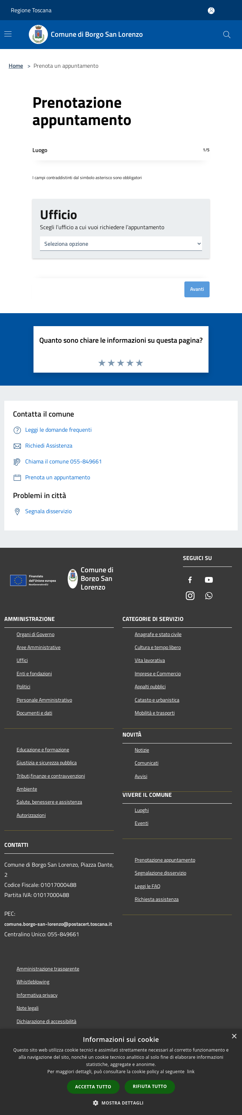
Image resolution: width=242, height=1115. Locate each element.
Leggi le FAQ (147, 886)
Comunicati (146, 763)
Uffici (22, 660)
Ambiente (27, 789)
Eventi (141, 823)
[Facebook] (190, 580)
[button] (121, 1102)
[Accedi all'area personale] (211, 11)
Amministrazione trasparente (48, 969)
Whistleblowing (33, 982)
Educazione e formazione (43, 750)
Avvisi (141, 776)
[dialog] (121, 1072)
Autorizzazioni (31, 815)
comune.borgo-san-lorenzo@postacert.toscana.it (58, 924)
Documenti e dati (34, 713)
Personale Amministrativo (44, 700)
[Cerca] (227, 34)
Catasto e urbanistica (157, 700)
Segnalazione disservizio (160, 873)
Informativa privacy (37, 995)
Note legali (28, 1008)
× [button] (234, 1036)
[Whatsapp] (209, 596)
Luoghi (142, 810)
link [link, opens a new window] (191, 1072)
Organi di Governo (35, 634)
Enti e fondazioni (34, 674)
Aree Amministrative (38, 647)
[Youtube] (209, 580)
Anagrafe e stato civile (158, 634)
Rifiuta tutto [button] (150, 1086)
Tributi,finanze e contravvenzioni (51, 776)
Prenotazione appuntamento (165, 860)
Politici (23, 686)
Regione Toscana (31, 10)
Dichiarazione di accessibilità (46, 1021)
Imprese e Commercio (158, 674)
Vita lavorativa (150, 660)
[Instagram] (190, 596)
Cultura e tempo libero (158, 647)
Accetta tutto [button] (93, 1087)
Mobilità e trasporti (155, 713)
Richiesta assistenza (157, 899)
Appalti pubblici (150, 686)
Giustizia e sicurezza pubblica (47, 763)
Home (16, 65)
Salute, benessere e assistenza (49, 802)
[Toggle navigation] (8, 34)
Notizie (142, 750)
